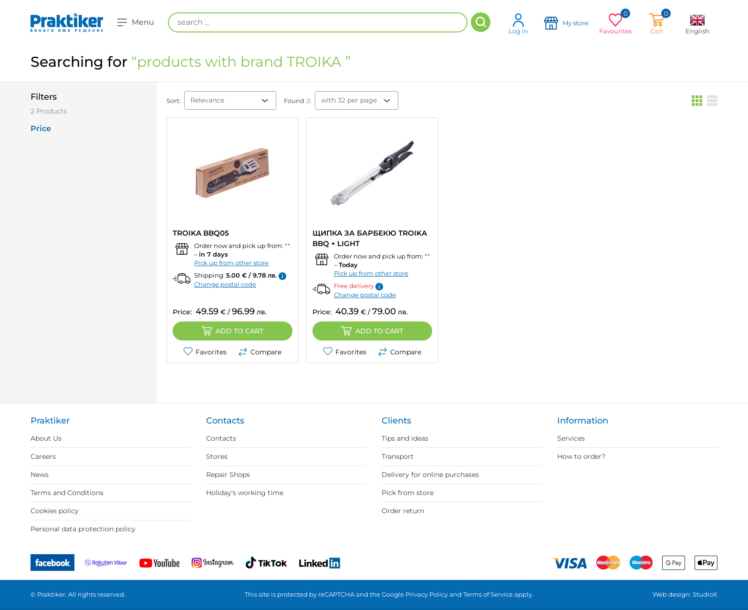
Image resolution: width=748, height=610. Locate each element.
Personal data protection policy (83, 529)
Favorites (205, 352)
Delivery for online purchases (430, 474)
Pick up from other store (231, 263)
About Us (46, 438)
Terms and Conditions (67, 492)
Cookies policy (55, 511)
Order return (403, 511)
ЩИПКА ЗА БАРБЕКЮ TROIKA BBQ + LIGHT (369, 238)
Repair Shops (228, 474)
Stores (217, 456)
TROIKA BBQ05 (201, 233)
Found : (297, 100)
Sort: (173, 100)
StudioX (705, 594)
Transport (398, 456)
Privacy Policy (426, 594)
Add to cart (232, 331)
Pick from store (408, 492)
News (40, 474)
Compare (259, 352)
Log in (518, 23)
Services (571, 438)
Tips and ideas (405, 438)
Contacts (221, 438)
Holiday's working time (244, 492)
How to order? (581, 456)
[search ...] (318, 22)
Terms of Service (488, 594)
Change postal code (225, 284)
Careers (43, 456)
